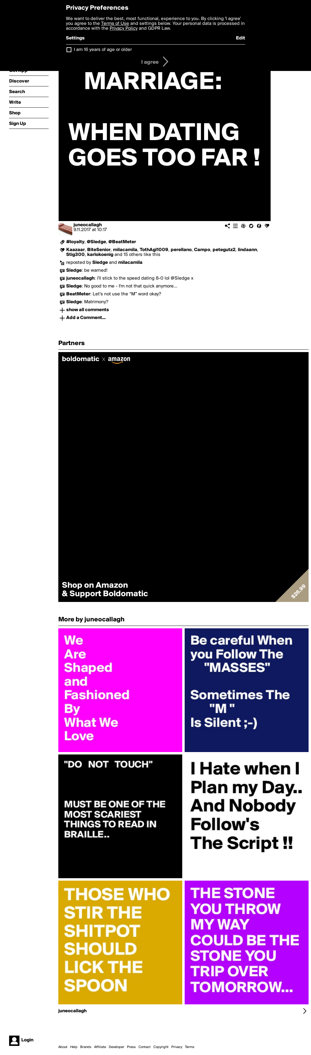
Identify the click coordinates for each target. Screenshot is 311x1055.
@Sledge (96, 242)
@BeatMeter (122, 242)
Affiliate (100, 1047)
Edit (240, 38)
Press (131, 1047)
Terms (189, 1047)
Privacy (176, 1047)
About (62, 1047)
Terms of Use (115, 23)
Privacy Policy (124, 28)
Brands (85, 1047)
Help (73, 1047)
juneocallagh (87, 225)
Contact (144, 1047)
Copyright (161, 1047)
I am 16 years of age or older (103, 49)
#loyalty (75, 242)
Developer (116, 1047)
